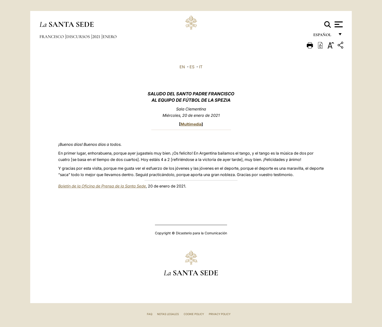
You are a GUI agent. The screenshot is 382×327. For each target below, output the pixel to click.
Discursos (78, 36)
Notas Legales (168, 314)
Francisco (52, 36)
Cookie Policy (194, 314)
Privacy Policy (219, 314)
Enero (110, 36)
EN (182, 66)
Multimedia (191, 124)
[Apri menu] (338, 24)
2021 (96, 36)
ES (192, 66)
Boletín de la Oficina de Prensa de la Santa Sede (102, 186)
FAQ (149, 314)
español (324, 36)
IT (200, 66)
